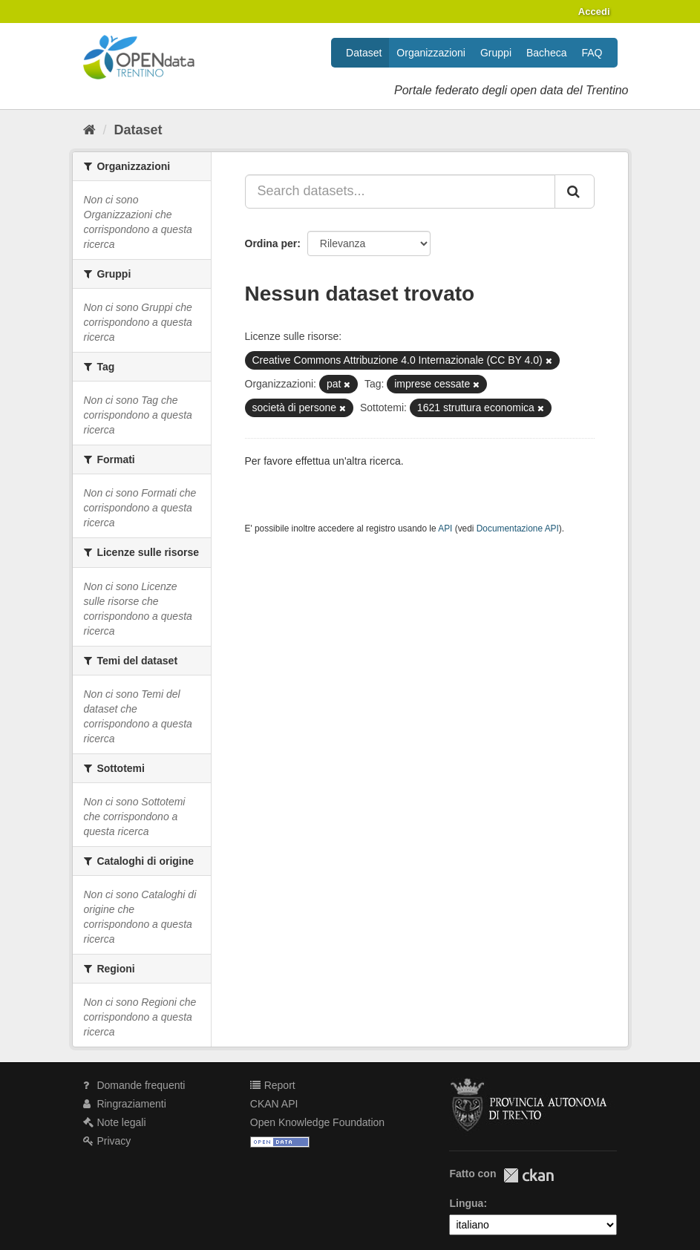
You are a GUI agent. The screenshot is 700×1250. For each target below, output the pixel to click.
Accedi (594, 11)
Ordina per (271, 243)
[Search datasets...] (400, 191)
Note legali (114, 1122)
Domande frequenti (134, 1085)
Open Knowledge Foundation (317, 1122)
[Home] (89, 129)
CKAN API (274, 1104)
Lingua (466, 1203)
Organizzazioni (430, 53)
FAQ (591, 53)
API (445, 528)
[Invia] (575, 191)
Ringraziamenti (124, 1104)
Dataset (364, 53)
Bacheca (546, 53)
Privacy (107, 1141)
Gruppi (495, 53)
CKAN (528, 1175)
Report (272, 1085)
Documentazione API (518, 528)
